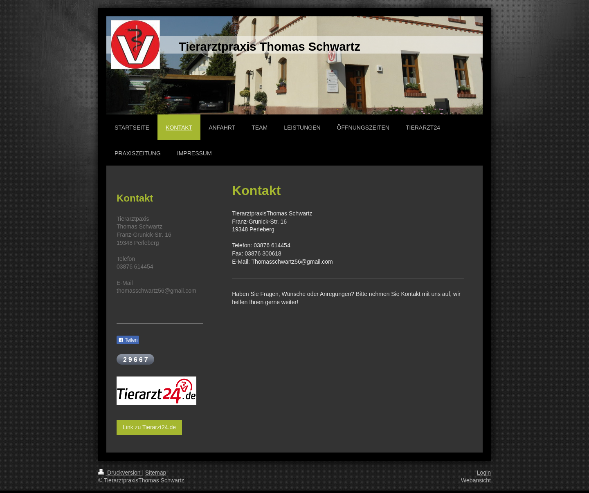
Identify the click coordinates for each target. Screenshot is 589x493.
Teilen (127, 340)
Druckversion (120, 472)
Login (484, 472)
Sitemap (155, 472)
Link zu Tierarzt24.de (149, 427)
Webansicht (476, 480)
